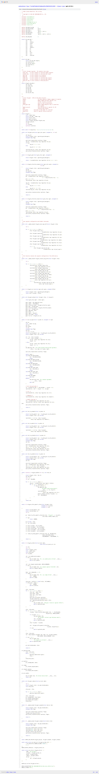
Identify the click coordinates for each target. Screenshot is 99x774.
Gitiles (7, 772)
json (97, 772)
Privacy (11, 772)
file (44, 9)
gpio (63, 6)
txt (93, 772)
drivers (59, 6)
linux (28, 6)
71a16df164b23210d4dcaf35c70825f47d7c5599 (42, 6)
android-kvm (22, 6)
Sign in (96, 2)
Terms (14, 772)
